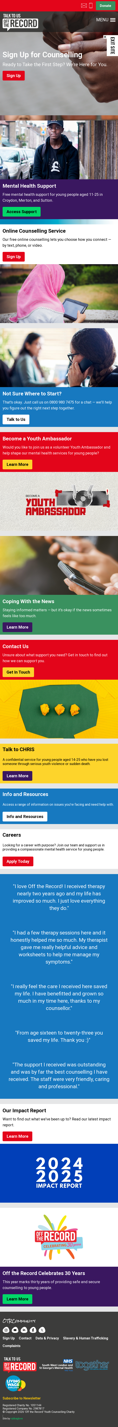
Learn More (17, 464)
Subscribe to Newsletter (22, 1398)
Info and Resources (25, 816)
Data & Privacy (47, 1338)
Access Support (22, 211)
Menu (102, 19)
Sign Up (14, 75)
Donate (105, 6)
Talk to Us (16, 419)
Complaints (12, 1346)
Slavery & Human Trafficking (85, 1338)
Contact (25, 1338)
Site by (13, 1418)
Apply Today (18, 861)
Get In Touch (18, 672)
